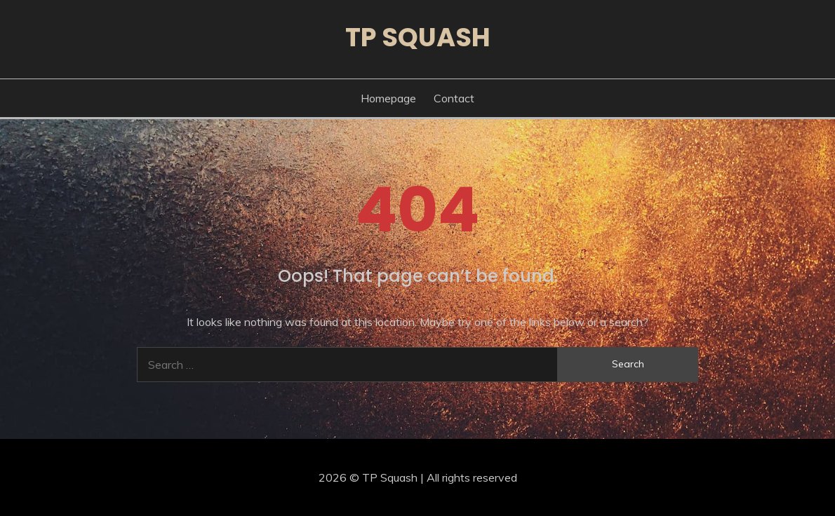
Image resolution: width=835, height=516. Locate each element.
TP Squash (417, 37)
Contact (454, 98)
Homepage (388, 98)
